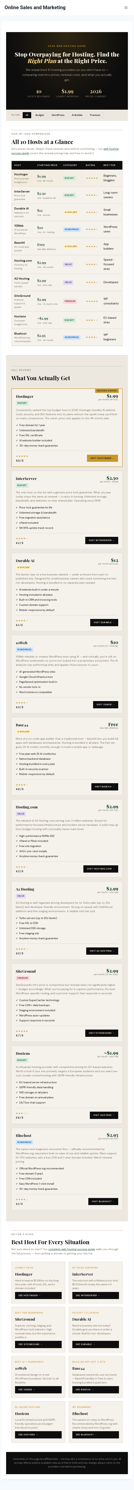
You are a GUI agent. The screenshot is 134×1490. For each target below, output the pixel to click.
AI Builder (77, 115)
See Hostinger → (29, 1295)
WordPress (58, 115)
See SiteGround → (30, 1344)
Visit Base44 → (105, 786)
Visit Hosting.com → (101, 868)
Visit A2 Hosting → (102, 950)
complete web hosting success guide (71, 1249)
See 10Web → (26, 1389)
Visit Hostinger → (102, 458)
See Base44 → (85, 1389)
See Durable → (85, 1344)
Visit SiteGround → (102, 1033)
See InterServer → (88, 1295)
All (27, 115)
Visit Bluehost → (103, 1201)
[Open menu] (125, 8)
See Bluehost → (86, 1434)
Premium (95, 115)
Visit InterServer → (102, 540)
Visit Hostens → (104, 1115)
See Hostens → (28, 1434)
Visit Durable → (104, 622)
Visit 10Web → (106, 704)
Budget (40, 115)
